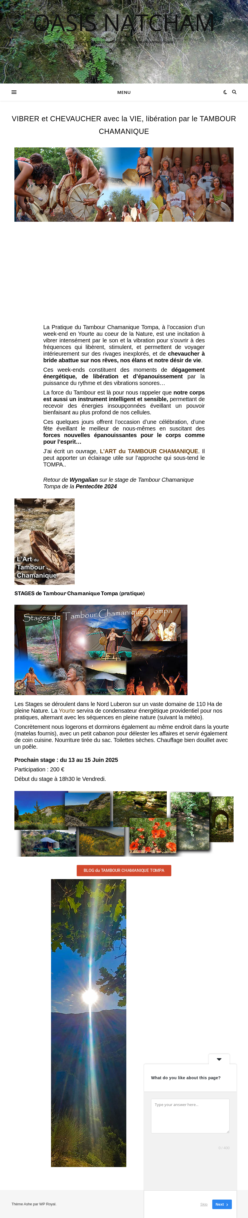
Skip (204, 1204)
